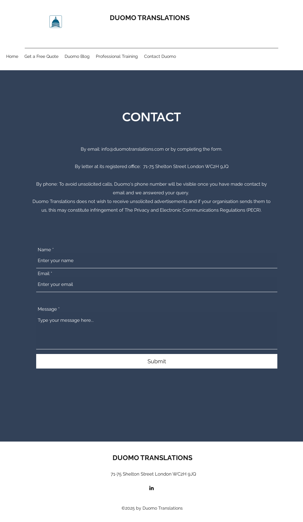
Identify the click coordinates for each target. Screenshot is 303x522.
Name (44, 250)
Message (47, 309)
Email (43, 273)
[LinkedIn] (151, 488)
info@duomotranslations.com (132, 149)
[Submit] (156, 361)
